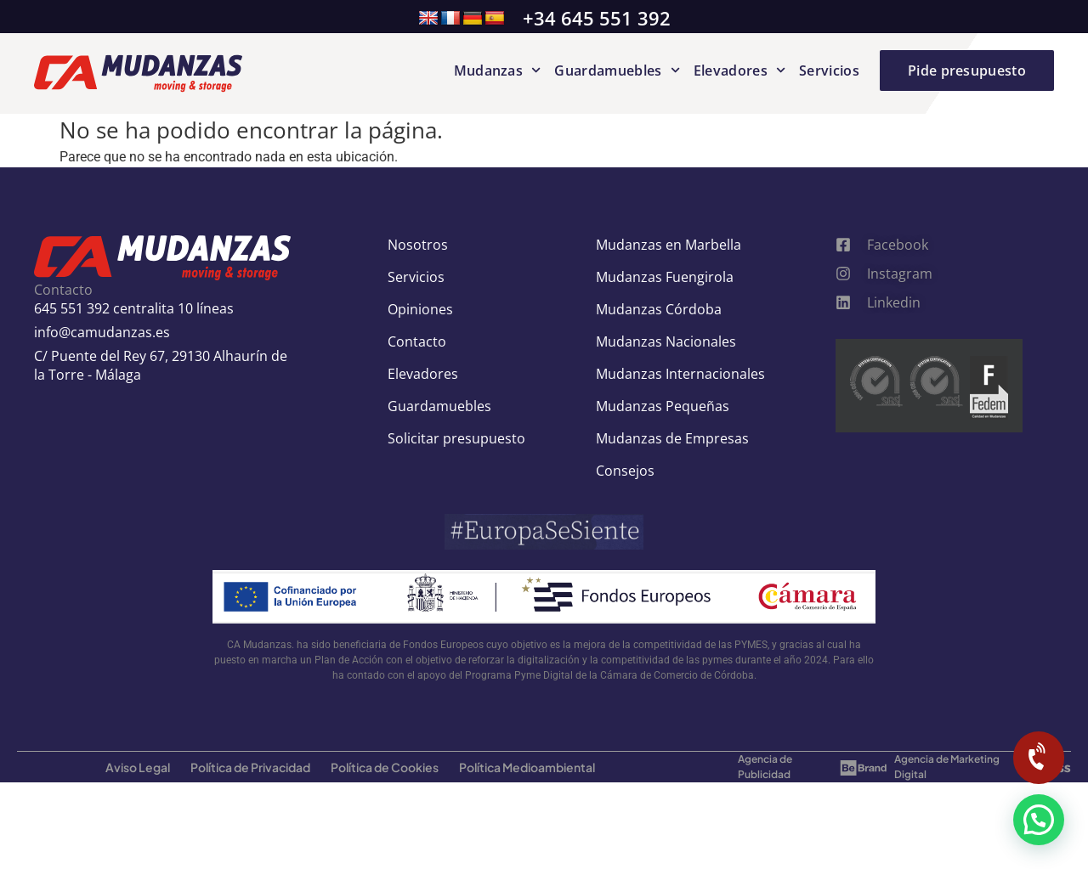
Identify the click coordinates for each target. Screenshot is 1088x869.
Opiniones (420, 309)
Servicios (829, 70)
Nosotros (418, 244)
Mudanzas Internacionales (680, 373)
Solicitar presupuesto (456, 438)
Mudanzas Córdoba (659, 309)
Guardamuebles (616, 70)
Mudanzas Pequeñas (662, 406)
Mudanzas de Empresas (672, 438)
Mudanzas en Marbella (668, 244)
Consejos (625, 470)
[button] (1038, 819)
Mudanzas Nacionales (666, 341)
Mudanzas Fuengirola (665, 277)
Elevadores (739, 70)
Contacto (417, 341)
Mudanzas (497, 70)
